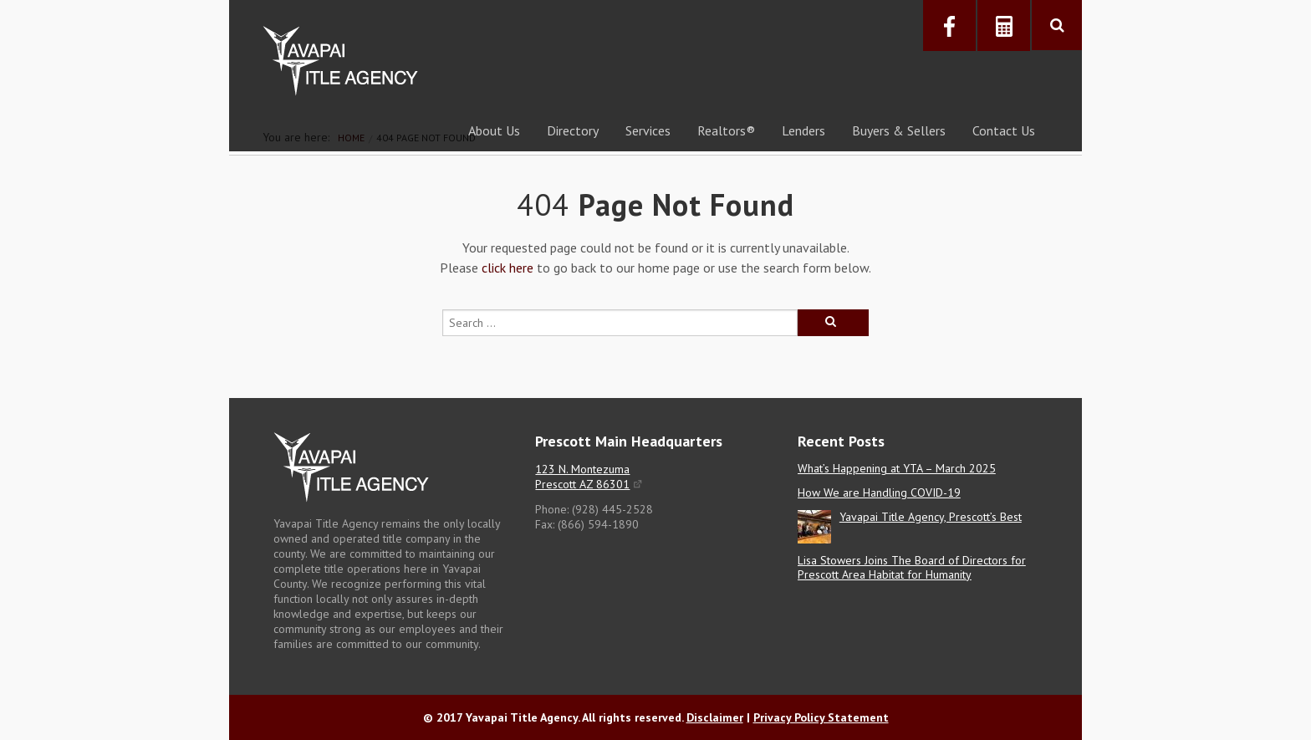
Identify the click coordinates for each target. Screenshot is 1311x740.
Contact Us (1003, 130)
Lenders (803, 130)
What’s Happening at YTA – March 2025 (897, 468)
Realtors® (726, 130)
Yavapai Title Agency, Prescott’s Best (930, 516)
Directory (573, 130)
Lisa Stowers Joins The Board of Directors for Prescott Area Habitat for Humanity (912, 567)
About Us (494, 130)
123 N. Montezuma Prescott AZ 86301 (582, 477)
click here (507, 267)
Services (648, 130)
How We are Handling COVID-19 (879, 492)
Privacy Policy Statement (821, 717)
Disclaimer (714, 717)
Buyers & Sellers (899, 130)
